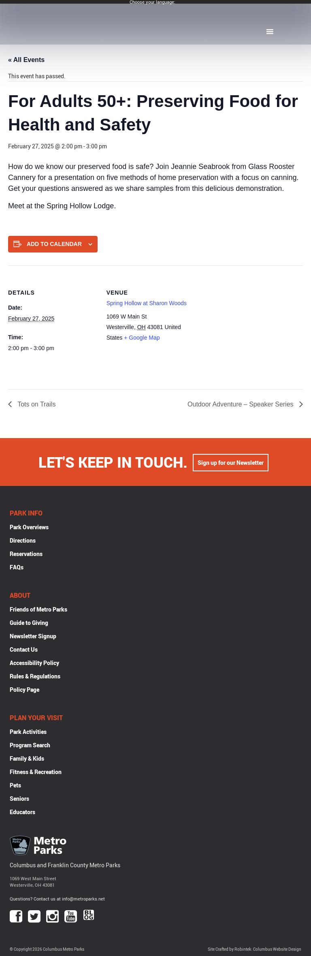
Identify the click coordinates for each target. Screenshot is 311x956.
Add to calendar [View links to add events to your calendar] (54, 244)
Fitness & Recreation (36, 772)
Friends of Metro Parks (38, 609)
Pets (15, 785)
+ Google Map (142, 337)
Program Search (30, 745)
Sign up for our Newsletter (231, 462)
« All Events (26, 59)
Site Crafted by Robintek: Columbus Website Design (254, 949)
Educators (22, 812)
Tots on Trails (35, 404)
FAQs (16, 567)
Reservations (26, 554)
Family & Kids (27, 758)
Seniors (19, 798)
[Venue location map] (247, 321)
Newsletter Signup (33, 636)
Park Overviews (29, 527)
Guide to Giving (29, 623)
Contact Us (24, 649)
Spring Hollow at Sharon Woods (147, 303)
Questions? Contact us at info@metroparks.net (57, 899)
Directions (23, 540)
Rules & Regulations (35, 676)
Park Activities (28, 732)
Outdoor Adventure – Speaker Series (241, 404)
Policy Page (24, 689)
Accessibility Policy (34, 663)
